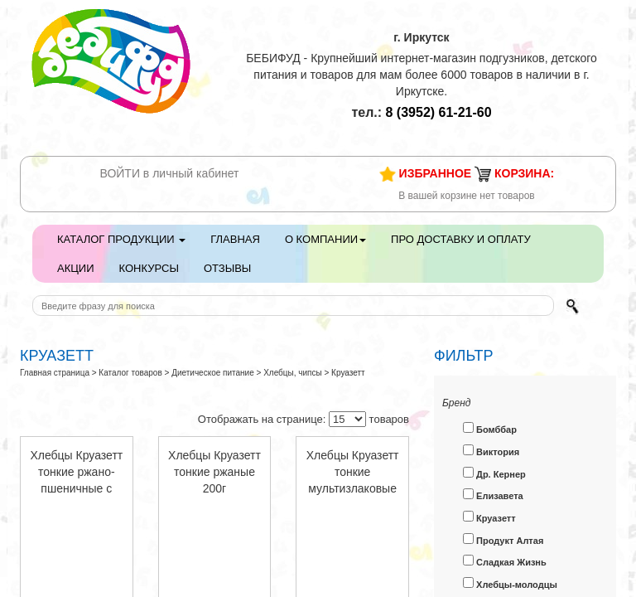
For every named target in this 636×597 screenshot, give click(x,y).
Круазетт (489, 517)
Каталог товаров (130, 372)
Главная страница (54, 372)
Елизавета (493, 494)
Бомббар (490, 428)
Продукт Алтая (503, 539)
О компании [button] (325, 239)
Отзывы (227, 268)
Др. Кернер (494, 473)
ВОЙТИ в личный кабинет (169, 173)
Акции (75, 268)
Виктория (491, 450)
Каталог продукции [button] (121, 239)
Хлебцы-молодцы (510, 583)
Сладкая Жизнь (505, 561)
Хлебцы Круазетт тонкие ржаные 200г (214, 472)
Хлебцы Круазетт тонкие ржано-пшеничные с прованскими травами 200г (76, 488)
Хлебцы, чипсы (292, 372)
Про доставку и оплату (461, 239)
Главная (235, 239)
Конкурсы (149, 268)
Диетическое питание (212, 372)
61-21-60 (439, 112)
